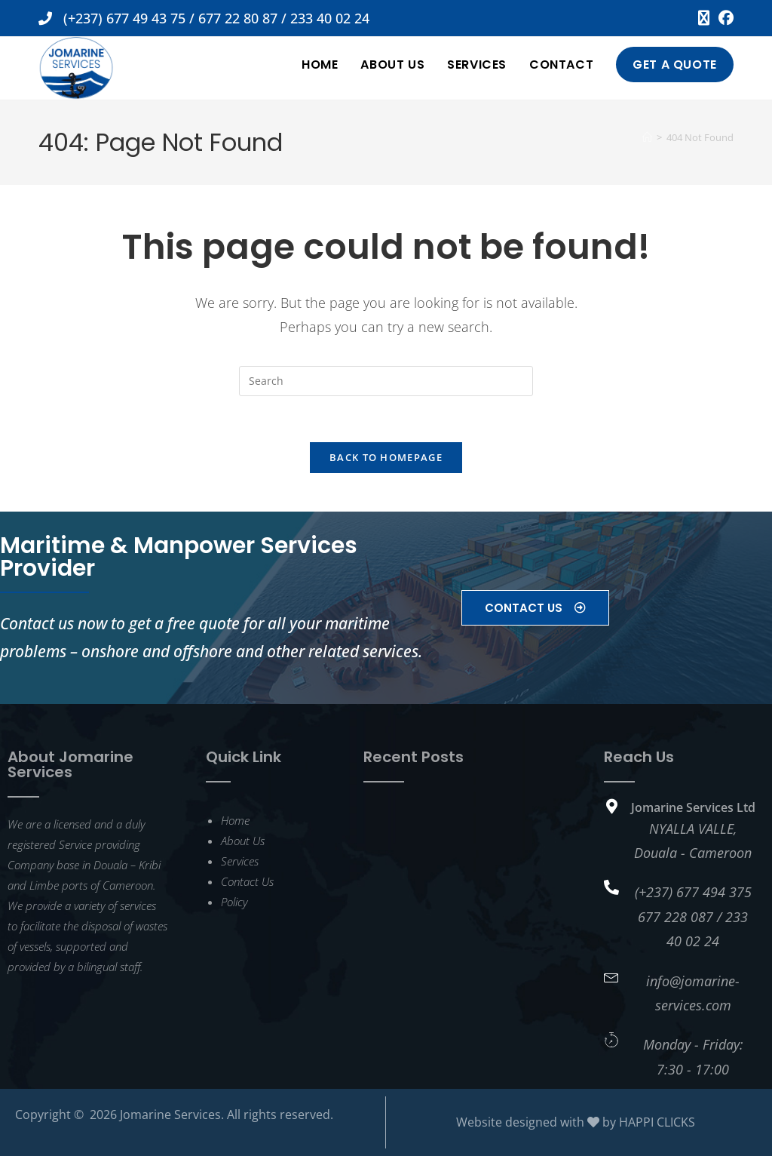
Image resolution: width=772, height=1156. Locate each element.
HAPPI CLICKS (657, 1122)
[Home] (647, 137)
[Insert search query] (386, 381)
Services (240, 861)
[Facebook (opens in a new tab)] (724, 18)
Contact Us (247, 881)
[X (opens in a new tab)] (704, 18)
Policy (234, 901)
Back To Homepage (386, 457)
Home (235, 820)
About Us (243, 840)
